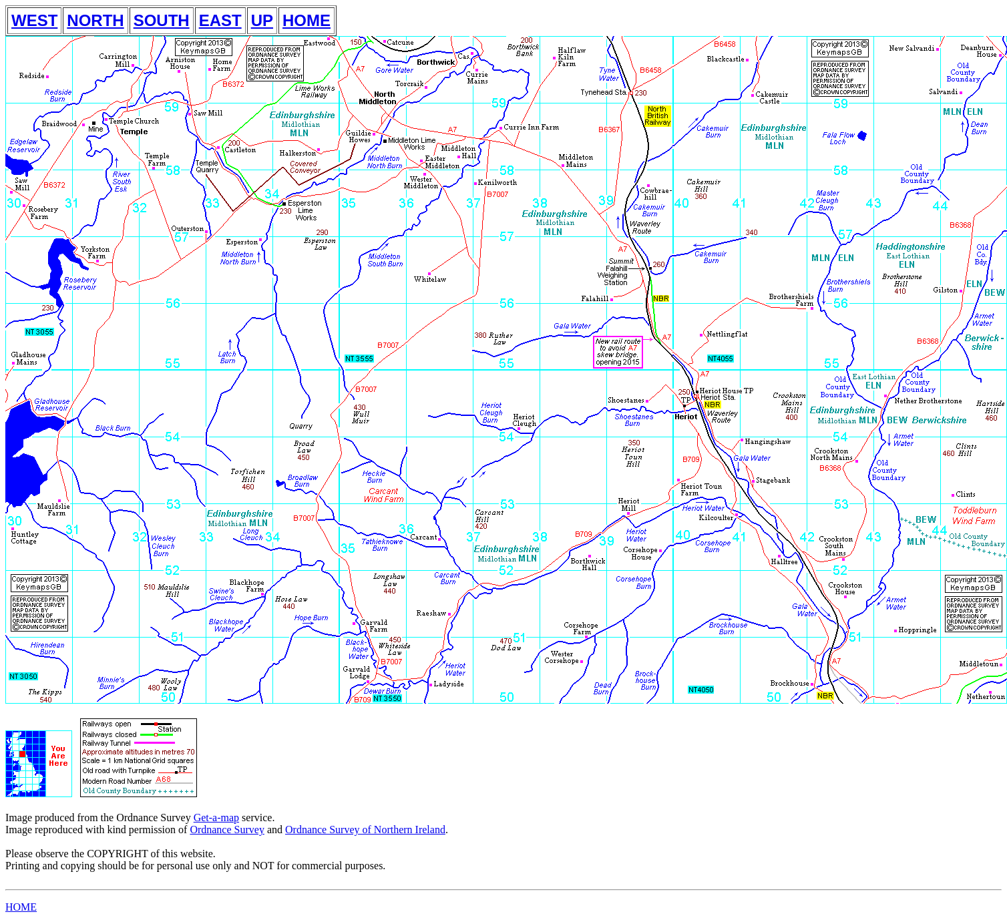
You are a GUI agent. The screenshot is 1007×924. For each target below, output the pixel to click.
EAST (220, 20)
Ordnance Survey (227, 829)
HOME (306, 20)
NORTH (95, 20)
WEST (34, 20)
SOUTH (162, 20)
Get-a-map (216, 817)
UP (262, 20)
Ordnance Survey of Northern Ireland (365, 829)
